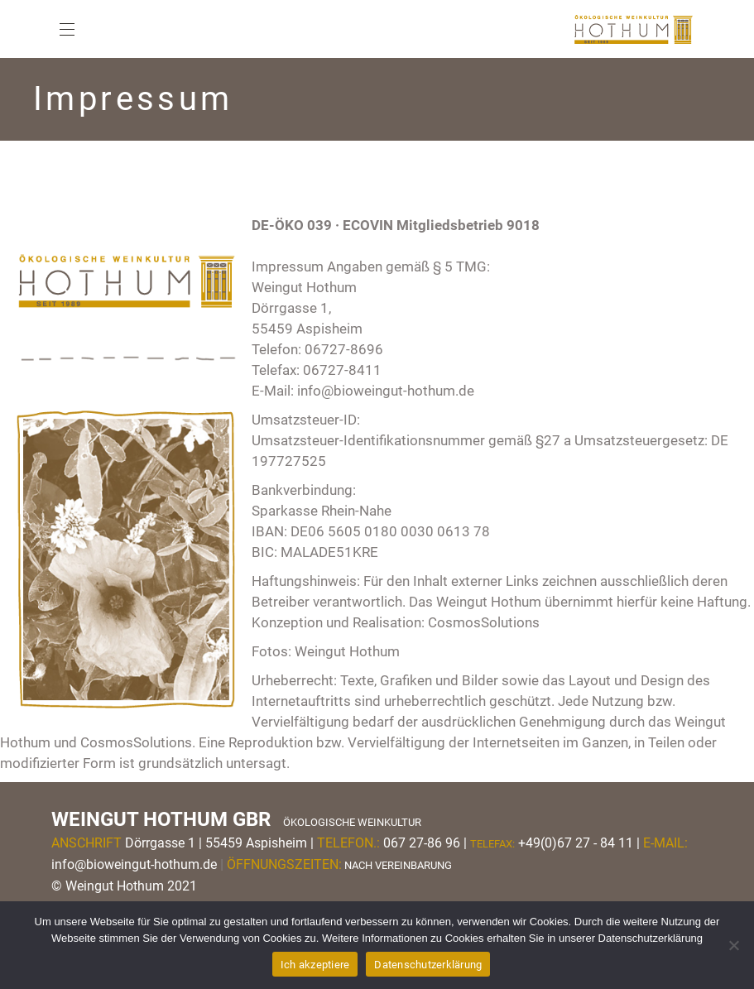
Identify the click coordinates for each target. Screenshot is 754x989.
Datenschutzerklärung (428, 964)
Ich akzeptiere (315, 964)
